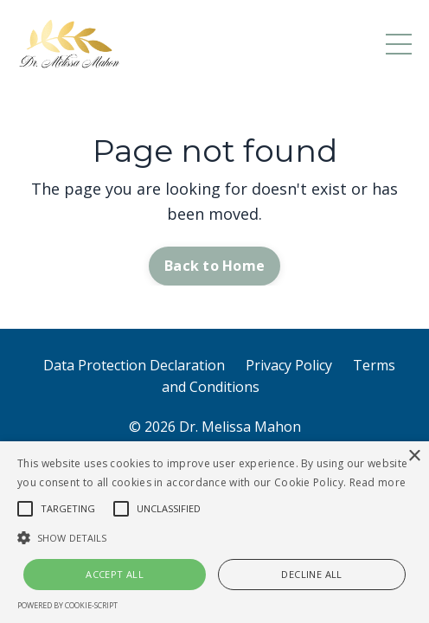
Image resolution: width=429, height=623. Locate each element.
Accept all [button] (115, 574)
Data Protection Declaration (134, 365)
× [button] (413, 456)
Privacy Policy (289, 365)
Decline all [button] (311, 574)
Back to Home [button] (214, 265)
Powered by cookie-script (67, 605)
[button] (214, 537)
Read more (378, 482)
